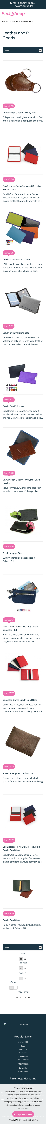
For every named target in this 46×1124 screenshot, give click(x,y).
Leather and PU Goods (21, 21)
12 (20, 968)
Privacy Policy (23, 1071)
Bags (23, 1046)
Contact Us (23, 1068)
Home (5, 21)
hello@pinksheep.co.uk (23, 2)
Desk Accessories (23, 1060)
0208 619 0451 (24, 6)
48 (25, 968)
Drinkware (23, 1053)
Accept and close (23, 1114)
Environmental (23, 1056)
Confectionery (23, 1049)
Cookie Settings (31, 1119)
